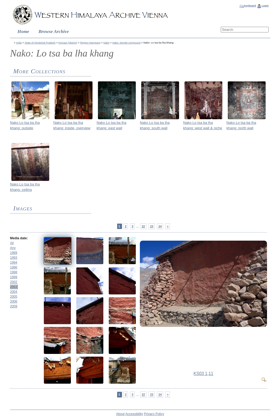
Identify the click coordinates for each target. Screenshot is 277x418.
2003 (13, 287)
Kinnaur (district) (67, 42)
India (19, 42)
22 (143, 226)
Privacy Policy (154, 414)
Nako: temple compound (126, 42)
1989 (13, 253)
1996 (13, 267)
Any (13, 248)
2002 (13, 282)
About (120, 414)
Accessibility (134, 414)
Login (265, 5)
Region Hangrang (90, 42)
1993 (13, 258)
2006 (13, 301)
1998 (13, 272)
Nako (106, 42)
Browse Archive (53, 31)
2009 (13, 306)
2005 (13, 296)
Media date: (19, 238)
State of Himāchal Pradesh (40, 42)
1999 (13, 277)
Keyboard (250, 5)
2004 (13, 292)
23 (151, 226)
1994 (13, 262)
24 (160, 226)
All (12, 243)
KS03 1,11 (203, 373)
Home (23, 31)
